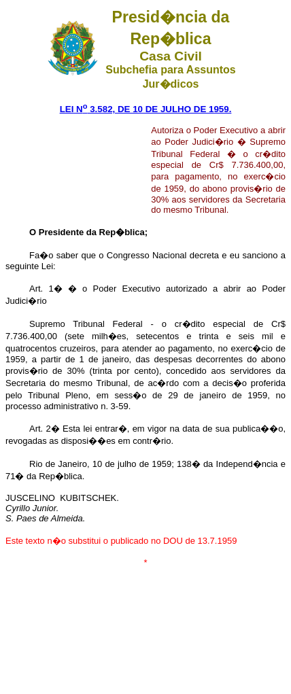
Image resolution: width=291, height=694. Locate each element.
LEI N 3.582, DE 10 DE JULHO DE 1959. (146, 109)
